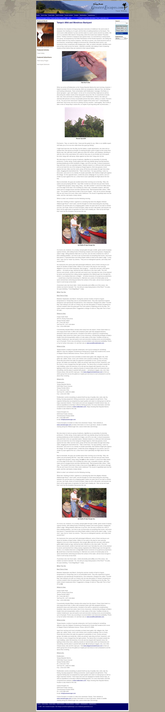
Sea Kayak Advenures (43, 64)
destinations (83, 15)
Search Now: (119, 33)
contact (80, 18)
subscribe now (104, 18)
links (98, 18)
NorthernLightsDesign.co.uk (70, 706)
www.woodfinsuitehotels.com (95, 343)
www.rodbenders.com (79, 406)
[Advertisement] (121, 71)
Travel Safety (40, 53)
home (38, 15)
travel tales (51, 15)
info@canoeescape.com (68, 419)
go (127, 23)
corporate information (90, 18)
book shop (44, 15)
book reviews (59, 15)
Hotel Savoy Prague (42, 60)
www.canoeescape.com (64, 425)
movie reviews (69, 15)
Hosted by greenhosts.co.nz (85, 706)
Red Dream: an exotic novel (45, 35)
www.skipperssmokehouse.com (92, 372)
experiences (91, 15)
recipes (76, 15)
